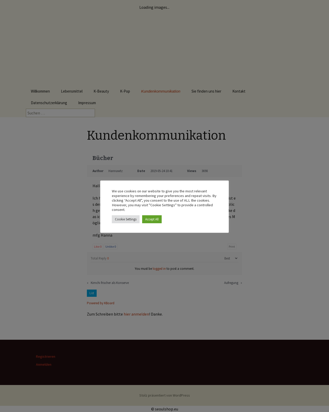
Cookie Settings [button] (125, 219)
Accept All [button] (152, 219)
